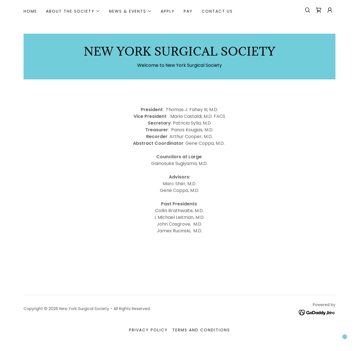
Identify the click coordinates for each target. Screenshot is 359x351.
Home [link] (30, 11)
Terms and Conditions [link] (201, 330)
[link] (318, 10)
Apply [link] (168, 11)
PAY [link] (188, 11)
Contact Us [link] (217, 11)
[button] (73, 11)
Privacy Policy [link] (148, 330)
